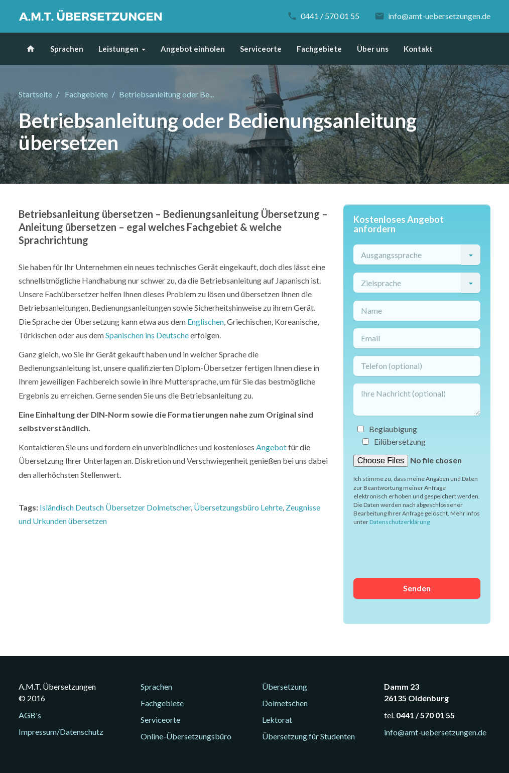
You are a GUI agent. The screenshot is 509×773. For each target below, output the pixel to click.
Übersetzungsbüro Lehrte (238, 507)
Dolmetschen (285, 703)
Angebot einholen (193, 48)
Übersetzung (284, 686)
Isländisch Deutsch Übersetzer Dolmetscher (115, 507)
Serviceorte (261, 48)
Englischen (205, 321)
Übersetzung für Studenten (308, 736)
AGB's (30, 715)
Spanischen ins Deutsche (147, 335)
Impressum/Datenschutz (61, 731)
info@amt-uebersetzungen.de (439, 16)
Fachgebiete (319, 48)
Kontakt (418, 48)
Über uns (373, 48)
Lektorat (277, 719)
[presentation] (429, 551)
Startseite (35, 94)
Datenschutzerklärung (399, 522)
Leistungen (118, 48)
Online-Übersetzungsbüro (186, 736)
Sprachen (66, 48)
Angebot (271, 447)
